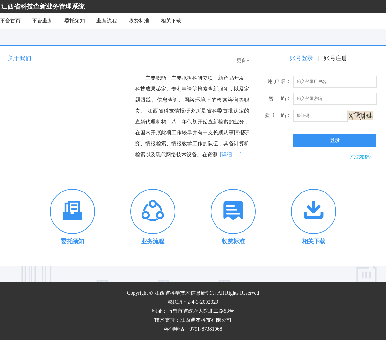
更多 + (243, 60)
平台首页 (10, 20)
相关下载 (171, 20)
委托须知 (74, 20)
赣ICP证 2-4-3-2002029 (193, 302)
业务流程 (106, 20)
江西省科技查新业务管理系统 (43, 6)
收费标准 (139, 20)
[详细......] (231, 154)
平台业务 (42, 20)
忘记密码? (361, 157)
